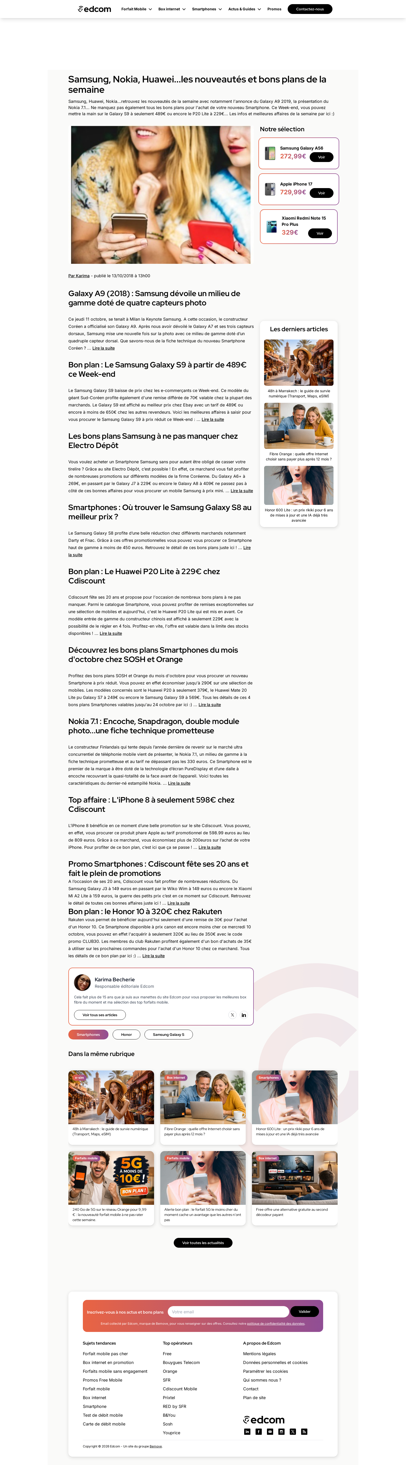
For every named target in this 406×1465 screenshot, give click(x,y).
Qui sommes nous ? (262, 1380)
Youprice (171, 1432)
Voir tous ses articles (100, 1015)
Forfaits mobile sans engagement (115, 1371)
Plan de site (254, 1397)
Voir (321, 157)
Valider (304, 1311)
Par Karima (79, 275)
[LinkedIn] (244, 1015)
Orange (170, 1371)
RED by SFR (174, 1406)
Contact (250, 1388)
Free (167, 1353)
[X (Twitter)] (232, 1015)
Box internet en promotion (108, 1362)
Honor (126, 1034)
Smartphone (94, 1406)
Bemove (156, 1446)
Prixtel (169, 1397)
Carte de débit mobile (104, 1424)
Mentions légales (259, 1353)
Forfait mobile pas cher (105, 1353)
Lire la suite (103, 348)
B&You (169, 1415)
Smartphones (88, 1034)
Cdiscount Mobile (180, 1388)
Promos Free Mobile (102, 1380)
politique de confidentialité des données (275, 1323)
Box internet (94, 1397)
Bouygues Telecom (181, 1362)
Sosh (167, 1424)
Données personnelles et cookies (275, 1362)
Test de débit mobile (103, 1415)
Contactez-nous (310, 9)
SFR (166, 1380)
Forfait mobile (96, 1388)
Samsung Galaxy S (168, 1034)
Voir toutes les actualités (203, 1242)
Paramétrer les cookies (265, 1371)
